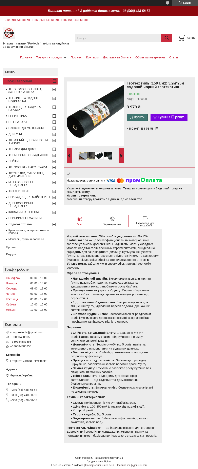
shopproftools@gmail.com (26, 332)
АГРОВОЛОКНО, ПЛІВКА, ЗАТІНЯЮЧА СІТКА (25, 91)
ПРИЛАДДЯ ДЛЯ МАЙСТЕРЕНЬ (30, 197)
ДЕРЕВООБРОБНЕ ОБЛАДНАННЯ (21, 205)
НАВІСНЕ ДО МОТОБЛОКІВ (26, 128)
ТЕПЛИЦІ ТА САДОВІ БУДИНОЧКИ (23, 99)
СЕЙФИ (13, 161)
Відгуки (11, 254)
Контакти (92, 57)
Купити (139, 117)
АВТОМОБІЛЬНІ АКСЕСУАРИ (27, 167)
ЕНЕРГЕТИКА (17, 115)
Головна (26, 57)
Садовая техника (20, 224)
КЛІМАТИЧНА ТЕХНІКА (23, 212)
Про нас (76, 57)
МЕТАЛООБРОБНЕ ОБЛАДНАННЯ (21, 184)
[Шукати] (166, 38)
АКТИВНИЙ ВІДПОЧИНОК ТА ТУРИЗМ (28, 141)
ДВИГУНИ (15, 134)
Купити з (171, 117)
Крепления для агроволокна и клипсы (28, 232)
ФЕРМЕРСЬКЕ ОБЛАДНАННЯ (28, 155)
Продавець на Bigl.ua (99, 461)
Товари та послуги (49, 57)
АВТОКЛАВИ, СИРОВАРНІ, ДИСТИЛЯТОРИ (26, 175)
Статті (173, 57)
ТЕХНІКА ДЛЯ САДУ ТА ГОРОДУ (24, 108)
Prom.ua (118, 457)
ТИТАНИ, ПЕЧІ (18, 191)
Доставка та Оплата (117, 57)
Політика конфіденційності (131, 465)
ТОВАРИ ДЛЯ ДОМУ (22, 149)
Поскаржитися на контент (99, 465)
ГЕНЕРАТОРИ (17, 122)
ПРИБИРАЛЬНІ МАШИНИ (25, 218)
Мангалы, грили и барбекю (26, 239)
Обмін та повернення (150, 57)
